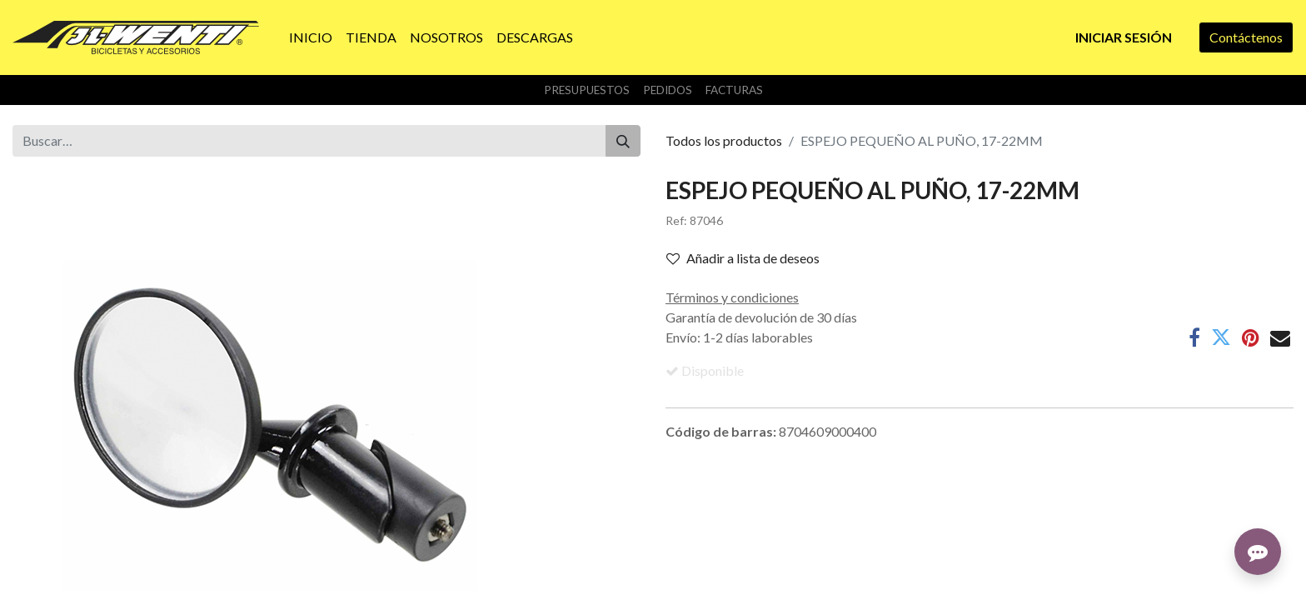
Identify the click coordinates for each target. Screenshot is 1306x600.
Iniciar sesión (1123, 37)
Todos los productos (723, 140)
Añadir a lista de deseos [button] (743, 258)
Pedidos (667, 90)
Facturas (734, 90)
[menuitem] (310, 37)
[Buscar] (623, 141)
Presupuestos (587, 90)
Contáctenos (1246, 37)
